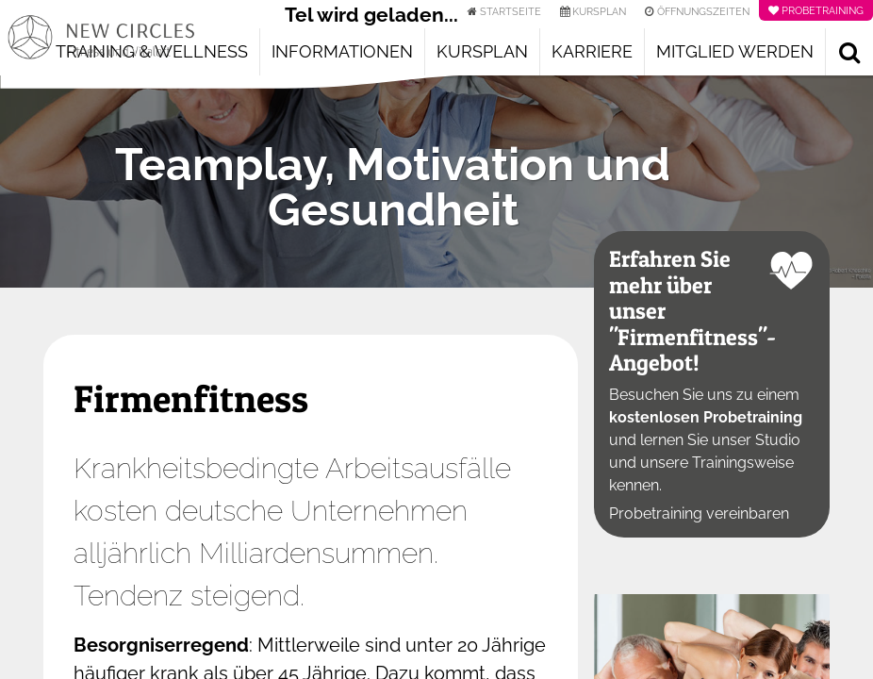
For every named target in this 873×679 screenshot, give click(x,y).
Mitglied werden (735, 51)
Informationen (342, 51)
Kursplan (482, 51)
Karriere (592, 51)
